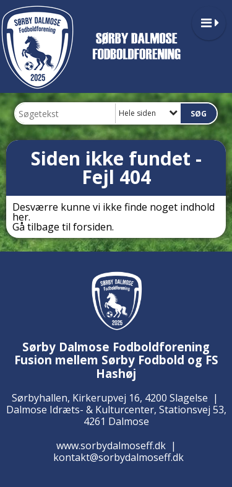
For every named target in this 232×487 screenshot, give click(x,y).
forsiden (92, 227)
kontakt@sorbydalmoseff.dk (118, 457)
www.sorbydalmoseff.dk (111, 445)
